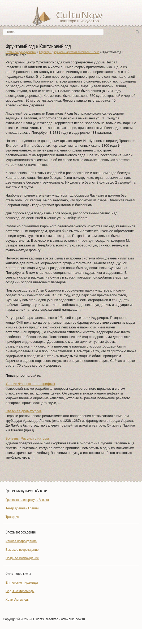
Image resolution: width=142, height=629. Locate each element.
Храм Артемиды (17, 599)
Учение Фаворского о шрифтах (30, 384)
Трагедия (12, 517)
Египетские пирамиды (22, 582)
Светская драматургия (24, 411)
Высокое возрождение (22, 550)
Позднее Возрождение (22, 558)
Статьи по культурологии (21, 52)
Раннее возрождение (21, 541)
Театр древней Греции (22, 508)
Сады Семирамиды (20, 591)
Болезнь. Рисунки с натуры (27, 438)
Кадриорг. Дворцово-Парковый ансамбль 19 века (69, 52)
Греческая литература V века (27, 500)
